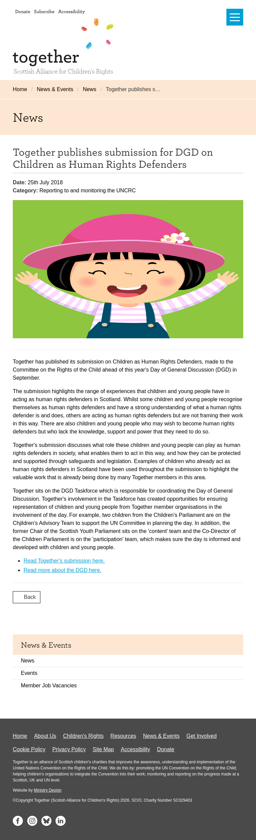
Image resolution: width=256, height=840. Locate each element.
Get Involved (201, 736)
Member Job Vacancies (49, 685)
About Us (45, 736)
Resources (123, 736)
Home (20, 89)
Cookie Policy (29, 749)
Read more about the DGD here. (62, 570)
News (89, 89)
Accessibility (71, 11)
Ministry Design (48, 790)
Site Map (103, 749)
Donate (22, 11)
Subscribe (44, 11)
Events (29, 673)
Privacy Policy (69, 749)
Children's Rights (83, 736)
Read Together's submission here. (64, 561)
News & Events (55, 89)
